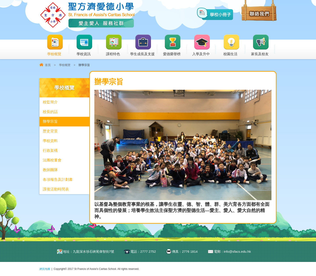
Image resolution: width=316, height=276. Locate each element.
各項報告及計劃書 (58, 179)
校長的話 (50, 112)
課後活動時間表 (56, 189)
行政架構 (50, 150)
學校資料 (50, 141)
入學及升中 (204, 45)
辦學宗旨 (50, 121)
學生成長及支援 (143, 45)
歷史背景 (50, 131)
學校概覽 (58, 45)
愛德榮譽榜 (172, 45)
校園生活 (234, 45)
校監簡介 (50, 102)
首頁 (48, 65)
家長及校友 (263, 45)
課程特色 (116, 45)
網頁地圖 (45, 269)
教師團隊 (50, 170)
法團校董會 (52, 160)
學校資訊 (87, 45)
